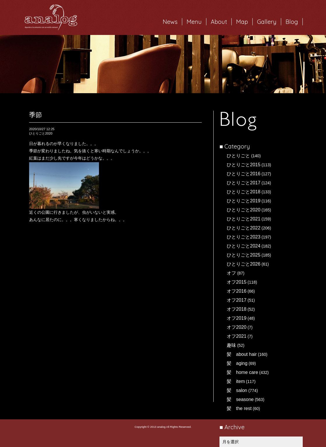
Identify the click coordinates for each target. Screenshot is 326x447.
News (170, 21)
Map (242, 21)
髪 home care (242, 372)
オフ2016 (237, 291)
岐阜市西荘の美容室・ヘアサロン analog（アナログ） (51, 17)
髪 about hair (242, 354)
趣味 (231, 345)
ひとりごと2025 (244, 254)
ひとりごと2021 (244, 218)
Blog (292, 21)
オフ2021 (237, 336)
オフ (231, 273)
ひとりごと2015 (244, 164)
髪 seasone (240, 399)
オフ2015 (237, 282)
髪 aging (237, 363)
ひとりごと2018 (244, 191)
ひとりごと (238, 155)
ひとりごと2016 (244, 173)
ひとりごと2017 (244, 182)
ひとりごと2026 (244, 264)
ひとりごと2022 (244, 227)
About (219, 21)
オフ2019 (237, 318)
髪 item (236, 381)
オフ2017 (237, 300)
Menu (194, 21)
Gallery (267, 21)
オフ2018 (237, 309)
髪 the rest (239, 408)
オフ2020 (237, 327)
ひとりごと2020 (244, 209)
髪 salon (237, 390)
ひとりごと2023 (244, 236)
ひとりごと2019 (244, 200)
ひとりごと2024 (244, 245)
